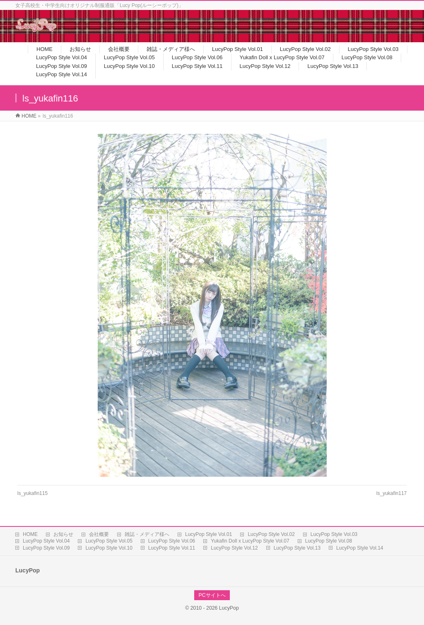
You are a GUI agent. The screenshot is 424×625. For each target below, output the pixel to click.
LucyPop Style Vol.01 (208, 534)
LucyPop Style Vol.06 (171, 541)
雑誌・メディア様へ (147, 534)
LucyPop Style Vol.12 (234, 548)
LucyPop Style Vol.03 (334, 534)
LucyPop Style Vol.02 (271, 534)
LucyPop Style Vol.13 (297, 548)
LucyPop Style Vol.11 (171, 548)
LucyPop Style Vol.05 (108, 541)
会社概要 (99, 534)
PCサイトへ (211, 595)
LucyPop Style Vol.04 (46, 541)
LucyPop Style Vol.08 (328, 541)
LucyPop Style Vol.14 (359, 548)
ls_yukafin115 (32, 493)
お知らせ (63, 534)
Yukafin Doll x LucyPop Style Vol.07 (250, 541)
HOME (30, 534)
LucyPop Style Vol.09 (46, 548)
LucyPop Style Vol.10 (108, 548)
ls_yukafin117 (391, 493)
